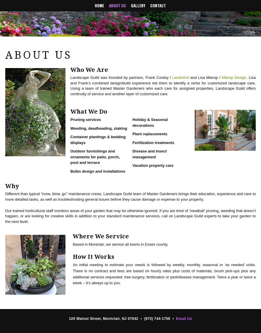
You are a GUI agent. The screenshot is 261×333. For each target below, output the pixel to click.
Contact (158, 6)
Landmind (180, 77)
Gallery (138, 6)
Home (99, 6)
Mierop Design (234, 77)
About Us (117, 6)
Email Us (184, 319)
